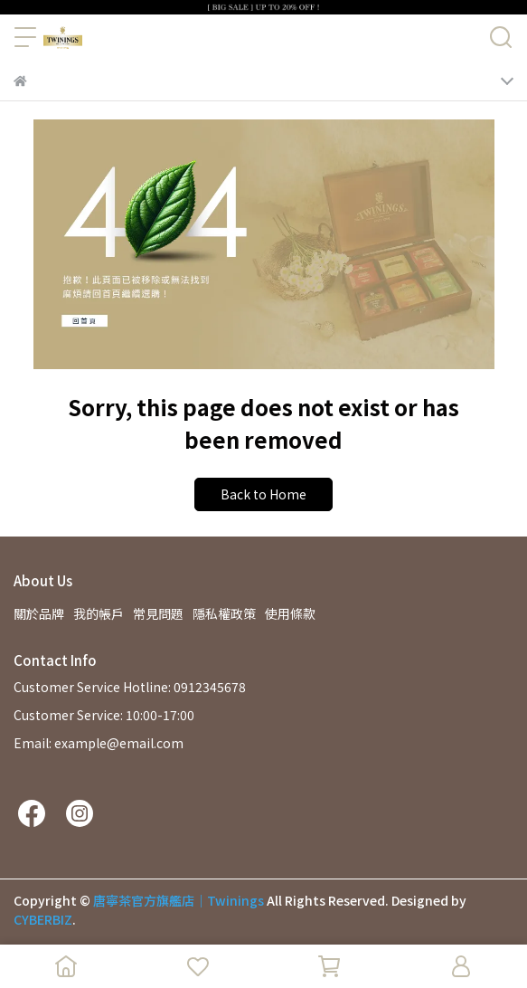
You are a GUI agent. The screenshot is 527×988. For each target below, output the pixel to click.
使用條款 (290, 613)
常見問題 (158, 613)
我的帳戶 (98, 613)
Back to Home (263, 494)
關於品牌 (39, 613)
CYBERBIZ (43, 919)
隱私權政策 (224, 613)
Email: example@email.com (99, 743)
